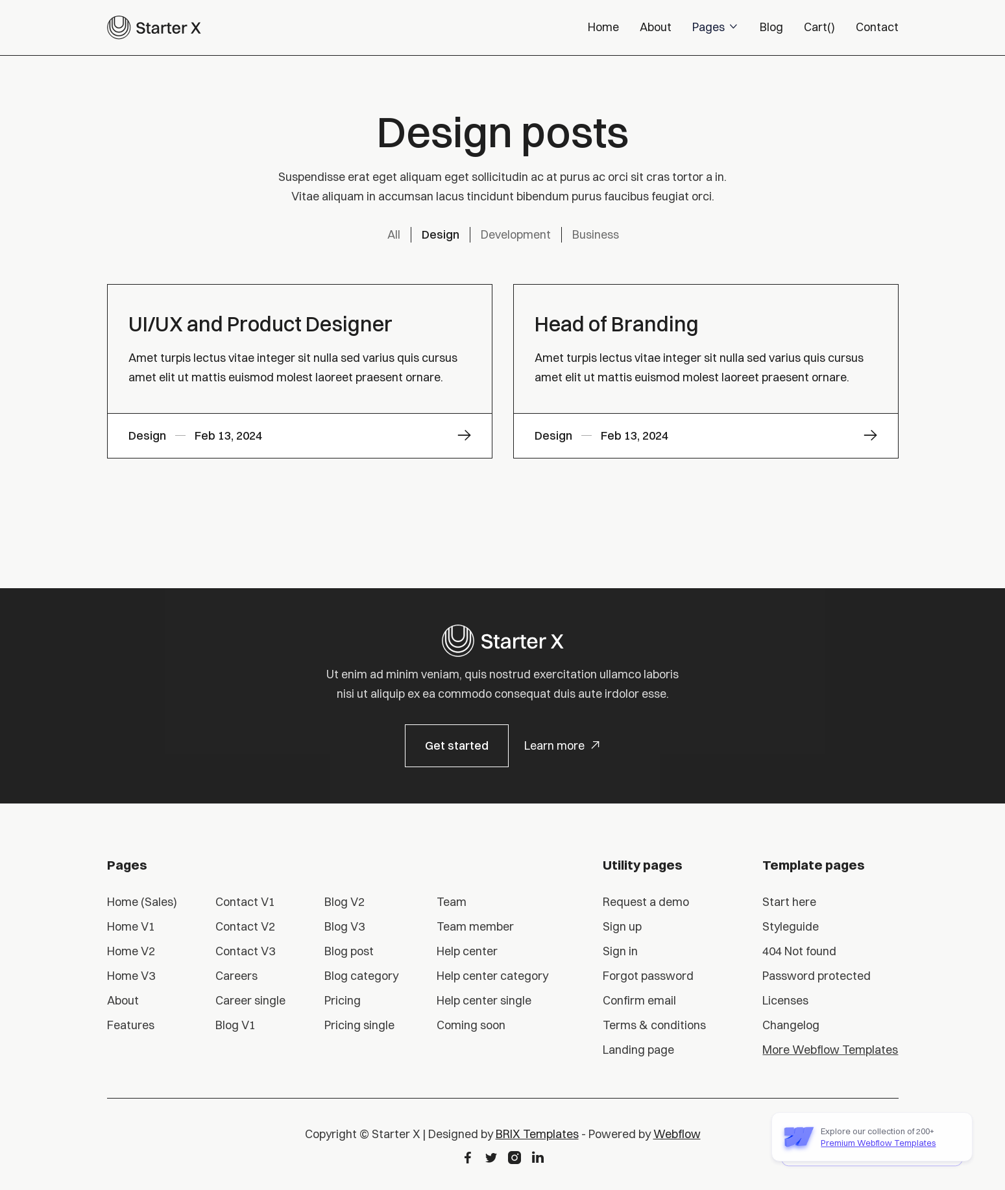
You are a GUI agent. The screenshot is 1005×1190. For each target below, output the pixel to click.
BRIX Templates (537, 1133)
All (393, 234)
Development (516, 234)
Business (595, 234)
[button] (715, 27)
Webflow (677, 1133)
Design (440, 234)
